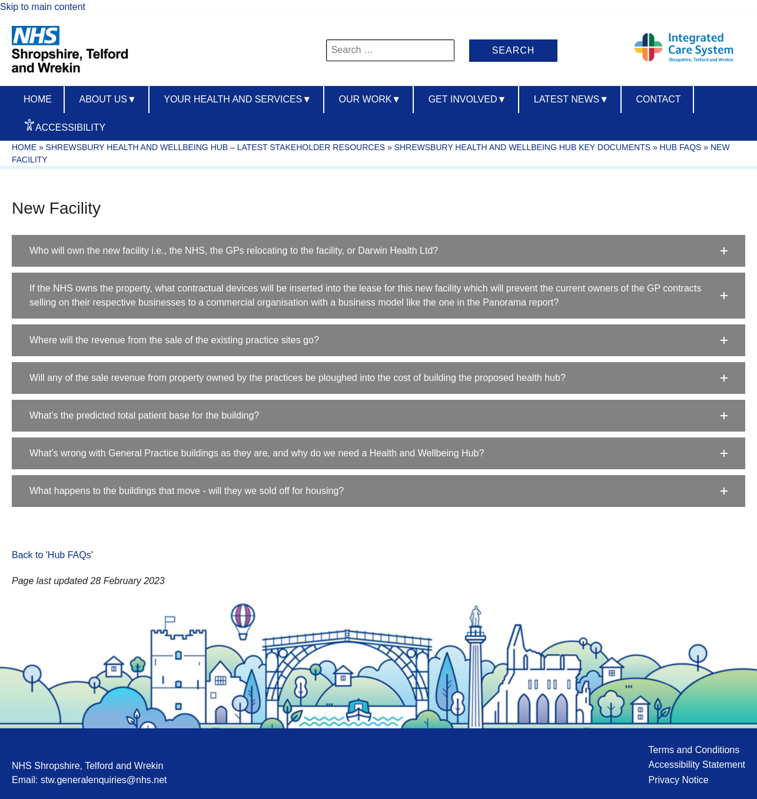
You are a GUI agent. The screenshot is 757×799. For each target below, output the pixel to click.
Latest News (571, 99)
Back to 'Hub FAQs (51, 555)
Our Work (370, 99)
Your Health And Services (237, 99)
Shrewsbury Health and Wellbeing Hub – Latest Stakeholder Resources (215, 147)
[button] (378, 251)
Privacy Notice (678, 780)
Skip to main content (42, 7)
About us (107, 99)
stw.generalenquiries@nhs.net (104, 780)
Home (38, 99)
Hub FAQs (681, 147)
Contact (658, 99)
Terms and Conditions (693, 750)
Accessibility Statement (696, 765)
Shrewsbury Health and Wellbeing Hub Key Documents (522, 147)
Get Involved (468, 99)
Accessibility (70, 127)
